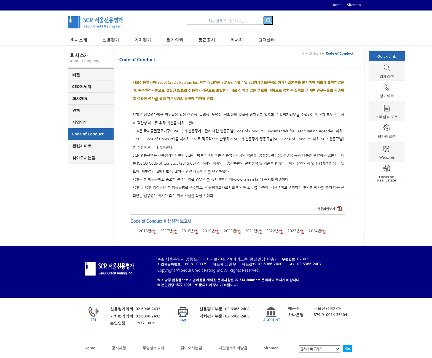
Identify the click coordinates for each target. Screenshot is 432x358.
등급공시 (206, 39)
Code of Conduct (88, 134)
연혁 (76, 110)
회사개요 (80, 98)
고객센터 (266, 39)
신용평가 (111, 39)
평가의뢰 (175, 39)
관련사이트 (82, 145)
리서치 (236, 39)
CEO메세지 (82, 86)
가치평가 (143, 39)
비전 (76, 74)
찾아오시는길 (83, 157)
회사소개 (79, 39)
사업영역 (80, 122)
